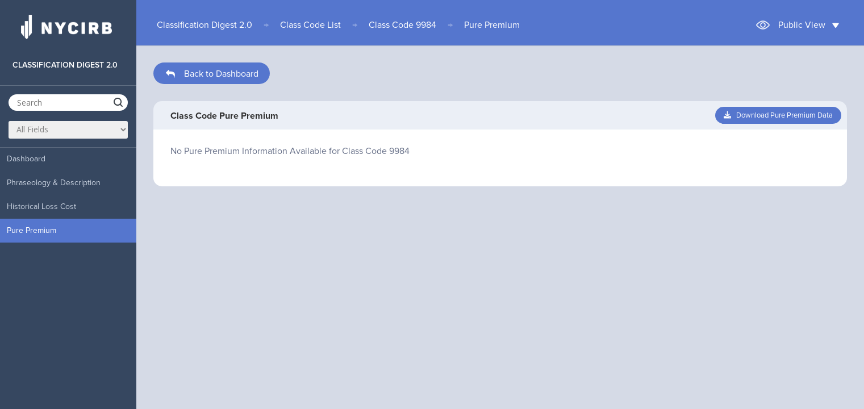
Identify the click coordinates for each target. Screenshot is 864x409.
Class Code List (310, 25)
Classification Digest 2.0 (204, 25)
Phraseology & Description (54, 182)
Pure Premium (31, 230)
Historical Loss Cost (41, 206)
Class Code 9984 (402, 25)
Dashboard (26, 159)
